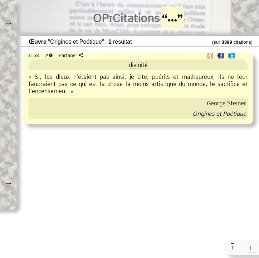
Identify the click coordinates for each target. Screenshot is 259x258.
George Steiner (226, 103)
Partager (68, 55)
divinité (138, 64)
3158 (33, 55)
